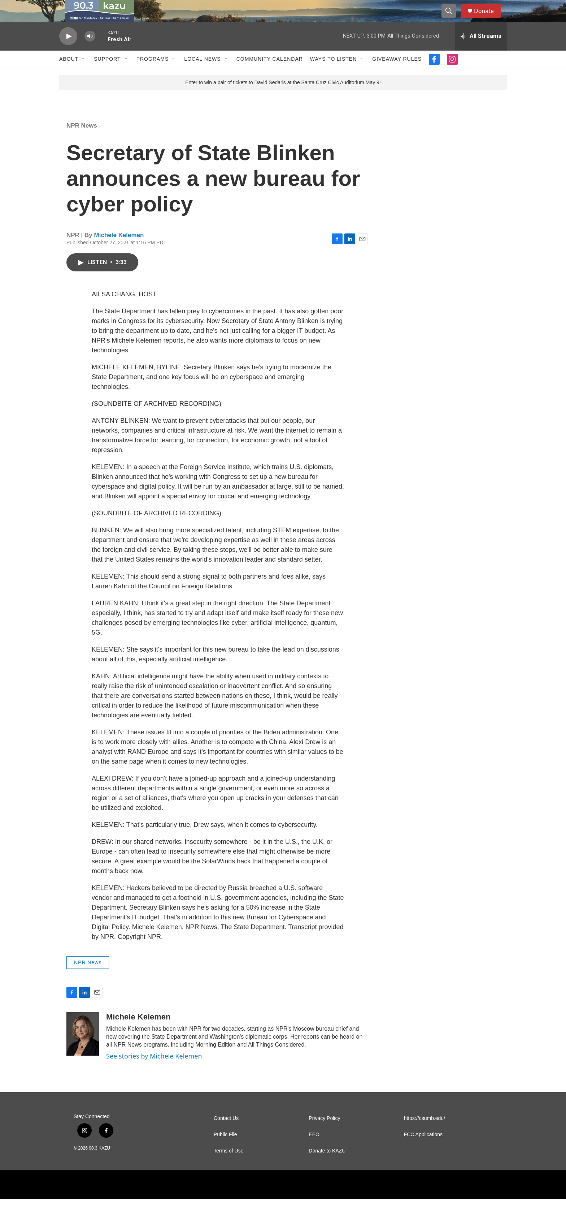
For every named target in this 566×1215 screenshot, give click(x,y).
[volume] (90, 52)
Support (107, 75)
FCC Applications (423, 1151)
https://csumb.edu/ (424, 1134)
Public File (225, 1151)
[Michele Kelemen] (82, 1050)
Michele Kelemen (119, 251)
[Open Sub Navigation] (84, 75)
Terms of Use (228, 1167)
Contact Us (226, 1134)
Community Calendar (269, 75)
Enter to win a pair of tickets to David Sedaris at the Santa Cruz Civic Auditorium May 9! (283, 99)
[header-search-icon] (452, 19)
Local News (202, 75)
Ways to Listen (333, 75)
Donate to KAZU (327, 1167)
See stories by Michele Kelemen (154, 1072)
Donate (488, 19)
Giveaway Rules (397, 75)
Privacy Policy (324, 1134)
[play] (68, 52)
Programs (152, 75)
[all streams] (481, 52)
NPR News (81, 141)
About (68, 75)
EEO (314, 1151)
